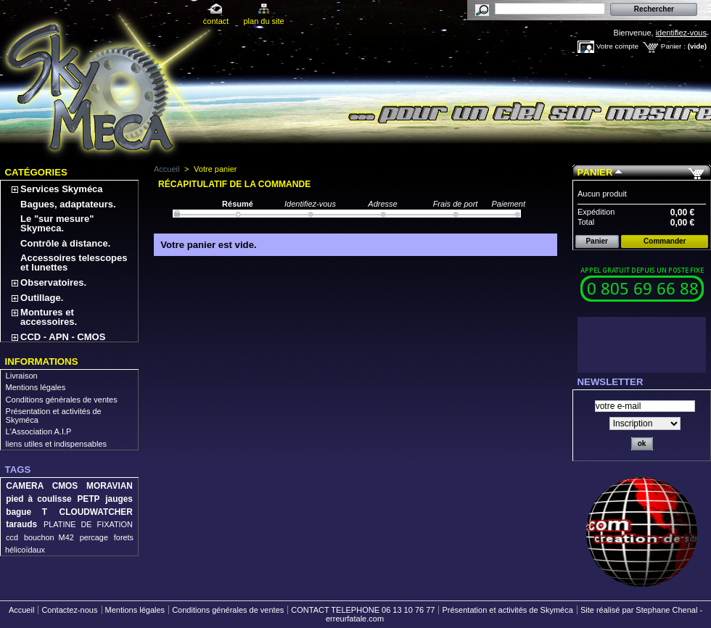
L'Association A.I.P (39, 431)
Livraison (22, 375)
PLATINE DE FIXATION (88, 524)
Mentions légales (36, 387)
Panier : (673, 46)
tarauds (21, 524)
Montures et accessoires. (48, 317)
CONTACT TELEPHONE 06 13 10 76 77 (363, 610)
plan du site (263, 21)
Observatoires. (53, 282)
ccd (12, 537)
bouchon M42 (49, 537)
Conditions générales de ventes (62, 399)
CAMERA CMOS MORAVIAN (69, 486)
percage (94, 537)
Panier (595, 172)
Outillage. (41, 297)
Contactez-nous (69, 610)
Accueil (166, 169)
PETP (88, 499)
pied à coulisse (38, 499)
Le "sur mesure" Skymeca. (57, 223)
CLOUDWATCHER (96, 512)
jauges (119, 499)
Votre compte (617, 46)
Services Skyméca (61, 188)
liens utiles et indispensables (56, 443)
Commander (665, 241)
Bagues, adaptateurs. (68, 204)
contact (216, 21)
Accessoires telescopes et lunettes (73, 262)
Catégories (36, 172)
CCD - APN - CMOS (62, 336)
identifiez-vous (681, 32)
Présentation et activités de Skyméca (507, 610)
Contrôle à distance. (65, 243)
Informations (41, 361)
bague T (26, 512)
